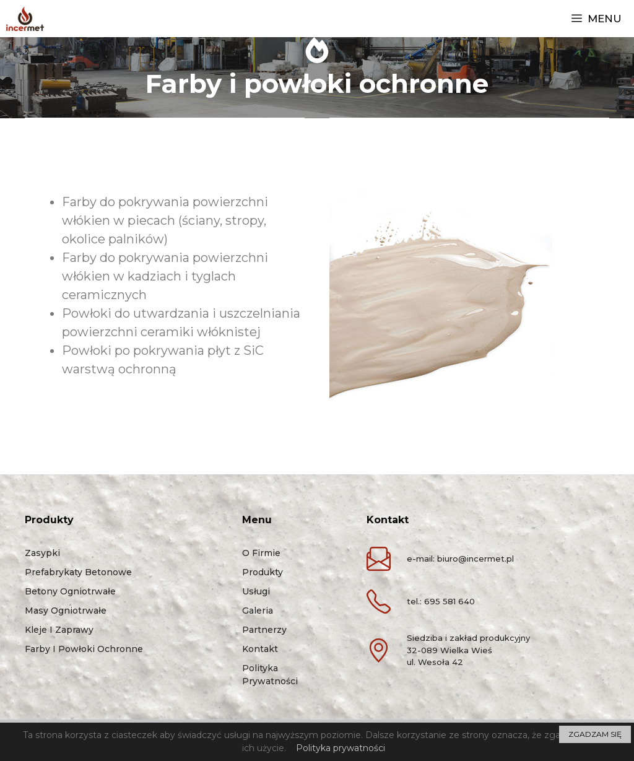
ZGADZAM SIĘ (595, 734)
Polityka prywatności (340, 748)
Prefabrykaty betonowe (78, 572)
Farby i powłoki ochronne (84, 648)
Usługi (256, 591)
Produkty (262, 572)
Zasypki (42, 553)
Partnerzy (264, 629)
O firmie (261, 553)
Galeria (257, 610)
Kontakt (260, 648)
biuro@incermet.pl (475, 558)
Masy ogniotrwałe (65, 610)
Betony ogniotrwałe (70, 591)
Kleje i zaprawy (59, 629)
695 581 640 (449, 601)
